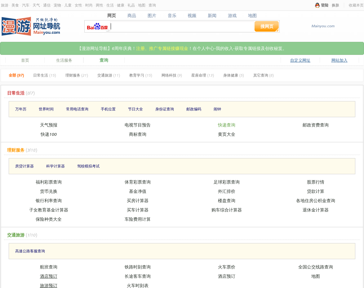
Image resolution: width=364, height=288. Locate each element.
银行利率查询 (49, 200)
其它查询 (263, 75)
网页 (111, 15)
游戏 (232, 15)
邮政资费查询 (316, 124)
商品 (131, 15)
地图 (141, 5)
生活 (110, 5)
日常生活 (44, 75)
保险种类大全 (49, 219)
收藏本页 (356, 5)
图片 (151, 15)
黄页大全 (226, 134)
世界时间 (46, 109)
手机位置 (108, 109)
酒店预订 (48, 276)
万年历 (20, 109)
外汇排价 (226, 191)
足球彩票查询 (227, 181)
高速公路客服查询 (30, 251)
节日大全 (135, 109)
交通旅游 (108, 75)
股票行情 (315, 181)
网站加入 (339, 60)
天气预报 (48, 124)
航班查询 (48, 266)
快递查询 (226, 124)
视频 (192, 15)
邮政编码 (193, 109)
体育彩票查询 (138, 181)
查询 (152, 5)
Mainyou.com (323, 26)
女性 (78, 5)
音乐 (171, 15)
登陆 (324, 5)
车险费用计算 (138, 219)
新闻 (212, 15)
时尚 (89, 5)
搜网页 (266, 26)
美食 (15, 5)
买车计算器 (138, 209)
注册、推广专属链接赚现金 (162, 48)
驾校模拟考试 (88, 166)
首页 (25, 60)
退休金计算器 (316, 209)
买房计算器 (138, 200)
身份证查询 (164, 109)
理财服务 (76, 75)
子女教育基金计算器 (48, 209)
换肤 (335, 5)
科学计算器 (55, 166)
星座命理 (202, 75)
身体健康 (233, 75)
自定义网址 (300, 60)
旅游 (4, 5)
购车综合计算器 (226, 209)
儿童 (68, 5)
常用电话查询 (77, 109)
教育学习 (140, 75)
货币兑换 (48, 191)
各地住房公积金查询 (315, 200)
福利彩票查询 (49, 181)
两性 (99, 5)
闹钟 (217, 109)
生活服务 (64, 60)
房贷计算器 (24, 166)
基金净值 (137, 191)
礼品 (131, 5)
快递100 (49, 134)
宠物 (57, 5)
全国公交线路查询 (315, 266)
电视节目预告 (138, 124)
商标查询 (137, 134)
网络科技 (172, 75)
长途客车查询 (138, 276)
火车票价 (226, 266)
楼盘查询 (226, 200)
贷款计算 (315, 191)
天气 (36, 5)
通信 (47, 5)
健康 (120, 5)
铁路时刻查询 (138, 266)
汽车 (25, 5)
